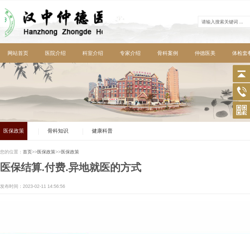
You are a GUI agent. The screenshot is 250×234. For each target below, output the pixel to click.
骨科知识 (58, 131)
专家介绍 (130, 53)
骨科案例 (167, 53)
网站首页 (17, 53)
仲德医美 (205, 53)
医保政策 (13, 131)
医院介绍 (55, 53)
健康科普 (102, 131)
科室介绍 (92, 53)
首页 (27, 151)
